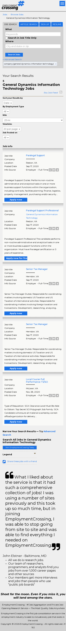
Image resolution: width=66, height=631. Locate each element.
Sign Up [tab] (45, 24)
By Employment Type (13, 106)
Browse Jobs (17, 14)
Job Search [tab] (10, 24)
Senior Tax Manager (37, 269)
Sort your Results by (13, 98)
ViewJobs (7, 124)
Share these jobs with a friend (22, 461)
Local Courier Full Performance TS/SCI (37, 380)
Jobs (5, 14)
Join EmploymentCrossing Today (19, 447)
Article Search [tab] (28, 24)
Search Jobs (14, 55)
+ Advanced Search (12, 59)
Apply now (16, 199)
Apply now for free (16, 258)
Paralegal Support (35, 155)
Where (9, 41)
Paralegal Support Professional (42, 210)
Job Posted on (10, 133)
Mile (5, 115)
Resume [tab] (57, 24)
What (8, 29)
